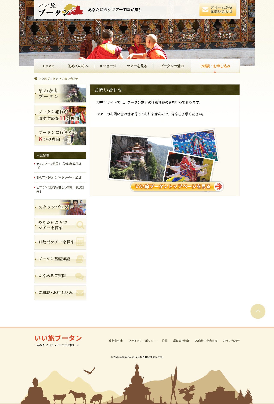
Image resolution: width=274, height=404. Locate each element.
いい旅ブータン (60, 9)
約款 (164, 341)
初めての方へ (78, 66)
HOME (48, 66)
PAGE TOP (257, 311)
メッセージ (107, 66)
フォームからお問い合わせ (218, 10)
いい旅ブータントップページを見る (165, 161)
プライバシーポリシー (142, 341)
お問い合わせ (231, 341)
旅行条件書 (116, 341)
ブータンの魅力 (172, 66)
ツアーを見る (137, 66)
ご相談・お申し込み (215, 66)
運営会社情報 (181, 341)
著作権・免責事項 (206, 341)
